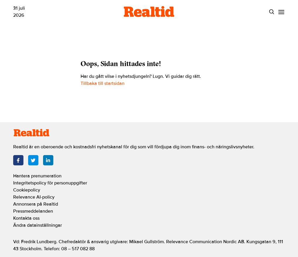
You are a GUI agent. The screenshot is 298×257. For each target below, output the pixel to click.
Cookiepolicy (26, 190)
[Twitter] (33, 160)
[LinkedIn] (48, 160)
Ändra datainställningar (37, 225)
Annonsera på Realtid (35, 204)
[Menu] (281, 12)
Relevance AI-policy (34, 197)
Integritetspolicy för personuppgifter (50, 183)
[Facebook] (18, 160)
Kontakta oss (26, 218)
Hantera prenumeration (37, 176)
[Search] (271, 12)
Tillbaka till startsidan (103, 83)
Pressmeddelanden (33, 211)
